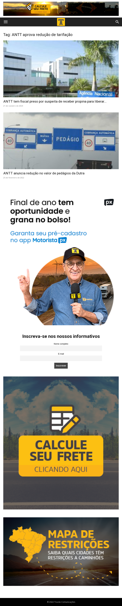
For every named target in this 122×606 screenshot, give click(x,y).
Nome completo (61, 344)
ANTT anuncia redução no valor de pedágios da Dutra (43, 173)
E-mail (61, 354)
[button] (5, 22)
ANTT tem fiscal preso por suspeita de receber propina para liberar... (55, 101)
